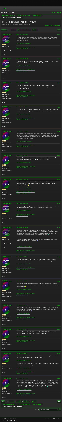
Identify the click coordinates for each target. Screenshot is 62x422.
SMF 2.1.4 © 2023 (5, 418)
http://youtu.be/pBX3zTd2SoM (24, 246)
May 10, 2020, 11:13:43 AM (21, 281)
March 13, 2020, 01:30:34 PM (22, 58)
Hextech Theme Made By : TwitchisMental (10, 420)
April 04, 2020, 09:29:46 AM (22, 155)
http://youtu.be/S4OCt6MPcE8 (24, 389)
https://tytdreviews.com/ (22, 48)
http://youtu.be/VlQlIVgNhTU (24, 43)
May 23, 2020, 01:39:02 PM (21, 329)
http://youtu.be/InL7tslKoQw (24, 188)
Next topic (57, 25)
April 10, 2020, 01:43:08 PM (22, 179)
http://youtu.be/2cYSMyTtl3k (24, 368)
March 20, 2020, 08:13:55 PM (22, 82)
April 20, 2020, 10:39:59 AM (22, 203)
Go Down (4, 30)
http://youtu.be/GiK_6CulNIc (23, 66)
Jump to (37, 409)
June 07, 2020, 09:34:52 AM (22, 378)
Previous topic (49, 25)
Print (59, 30)
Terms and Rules (52, 418)
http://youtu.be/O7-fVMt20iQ (24, 360)
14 (33, 30)
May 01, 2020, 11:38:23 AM (21, 256)
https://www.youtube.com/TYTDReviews (25, 47)
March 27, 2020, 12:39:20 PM (22, 106)
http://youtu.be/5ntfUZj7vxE (23, 313)
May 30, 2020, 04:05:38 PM (21, 353)
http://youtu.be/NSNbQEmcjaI (24, 336)
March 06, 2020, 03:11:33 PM (22, 34)
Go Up (3, 401)
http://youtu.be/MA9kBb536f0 (24, 289)
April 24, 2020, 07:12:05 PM (22, 227)
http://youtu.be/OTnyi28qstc (24, 210)
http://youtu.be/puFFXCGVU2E (24, 91)
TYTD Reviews (6, 34)
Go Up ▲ (58, 418)
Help (47, 418)
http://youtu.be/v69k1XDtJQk (24, 162)
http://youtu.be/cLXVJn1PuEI (23, 114)
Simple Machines (12, 418)
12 (29, 30)
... (17, 30)
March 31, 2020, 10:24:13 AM (22, 131)
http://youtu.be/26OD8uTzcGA (24, 141)
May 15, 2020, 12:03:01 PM (21, 305)
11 (26, 30)
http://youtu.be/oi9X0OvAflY (24, 264)
